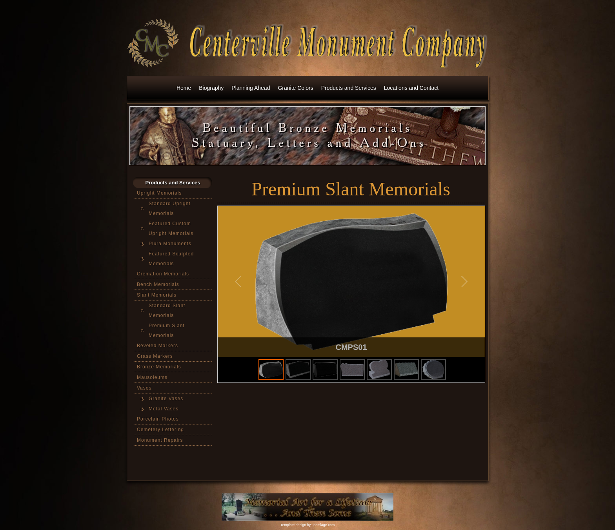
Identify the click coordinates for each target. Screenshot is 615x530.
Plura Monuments (170, 243)
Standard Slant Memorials (167, 310)
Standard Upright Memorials (170, 208)
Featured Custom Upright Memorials (171, 228)
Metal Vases (163, 409)
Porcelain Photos (158, 419)
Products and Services (348, 88)
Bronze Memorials (159, 367)
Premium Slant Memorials (167, 330)
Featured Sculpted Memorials (171, 258)
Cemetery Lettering (160, 429)
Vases (144, 388)
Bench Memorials (158, 284)
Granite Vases (166, 398)
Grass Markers (155, 356)
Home (183, 88)
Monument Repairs (160, 440)
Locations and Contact (411, 88)
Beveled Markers (157, 345)
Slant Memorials (156, 295)
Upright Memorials (159, 193)
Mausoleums (152, 377)
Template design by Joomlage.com (307, 525)
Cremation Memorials (163, 274)
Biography (211, 88)
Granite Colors (295, 88)
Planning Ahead (250, 88)
